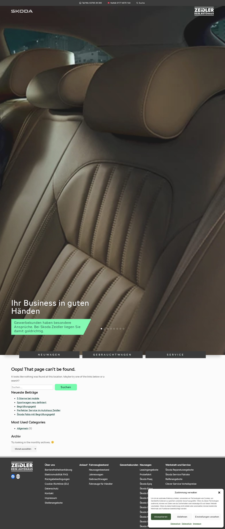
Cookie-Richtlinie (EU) (57, 483)
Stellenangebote (54, 502)
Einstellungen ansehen (207, 516)
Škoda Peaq (146, 479)
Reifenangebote (173, 479)
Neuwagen (49, 354)
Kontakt (49, 493)
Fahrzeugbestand (98, 464)
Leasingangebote (149, 469)
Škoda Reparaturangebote (179, 469)
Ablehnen (182, 516)
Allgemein (22, 428)
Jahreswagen (96, 474)
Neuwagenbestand (99, 469)
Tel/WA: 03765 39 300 (90, 3)
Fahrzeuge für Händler (101, 483)
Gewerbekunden (129, 464)
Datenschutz (175, 524)
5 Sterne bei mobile (28, 398)
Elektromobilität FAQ (56, 474)
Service (175, 354)
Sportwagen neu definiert (31, 402)
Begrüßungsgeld (26, 406)
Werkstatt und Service (178, 464)
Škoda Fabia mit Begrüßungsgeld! (36, 414)
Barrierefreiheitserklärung (58, 469)
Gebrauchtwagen (112, 354)
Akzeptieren (160, 516)
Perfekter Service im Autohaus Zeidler (39, 410)
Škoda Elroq (146, 488)
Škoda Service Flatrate (177, 474)
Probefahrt (145, 474)
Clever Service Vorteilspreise (180, 483)
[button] (219, 492)
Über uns (50, 464)
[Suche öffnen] (140, 3)
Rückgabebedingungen (57, 479)
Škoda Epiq (146, 483)
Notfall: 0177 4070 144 (118, 3)
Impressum (197, 524)
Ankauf (83, 464)
